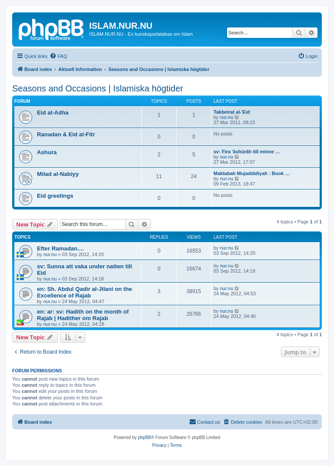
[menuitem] (58, 56)
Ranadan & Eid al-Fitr (66, 134)
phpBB (144, 437)
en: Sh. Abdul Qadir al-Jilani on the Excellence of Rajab (84, 292)
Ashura (47, 152)
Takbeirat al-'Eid (232, 112)
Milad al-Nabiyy (58, 174)
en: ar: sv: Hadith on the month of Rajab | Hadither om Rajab (83, 314)
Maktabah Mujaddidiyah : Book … (252, 173)
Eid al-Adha (53, 112)
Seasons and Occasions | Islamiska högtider (97, 88)
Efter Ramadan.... (60, 248)
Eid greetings (55, 195)
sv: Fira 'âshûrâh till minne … (247, 151)
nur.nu (227, 117)
